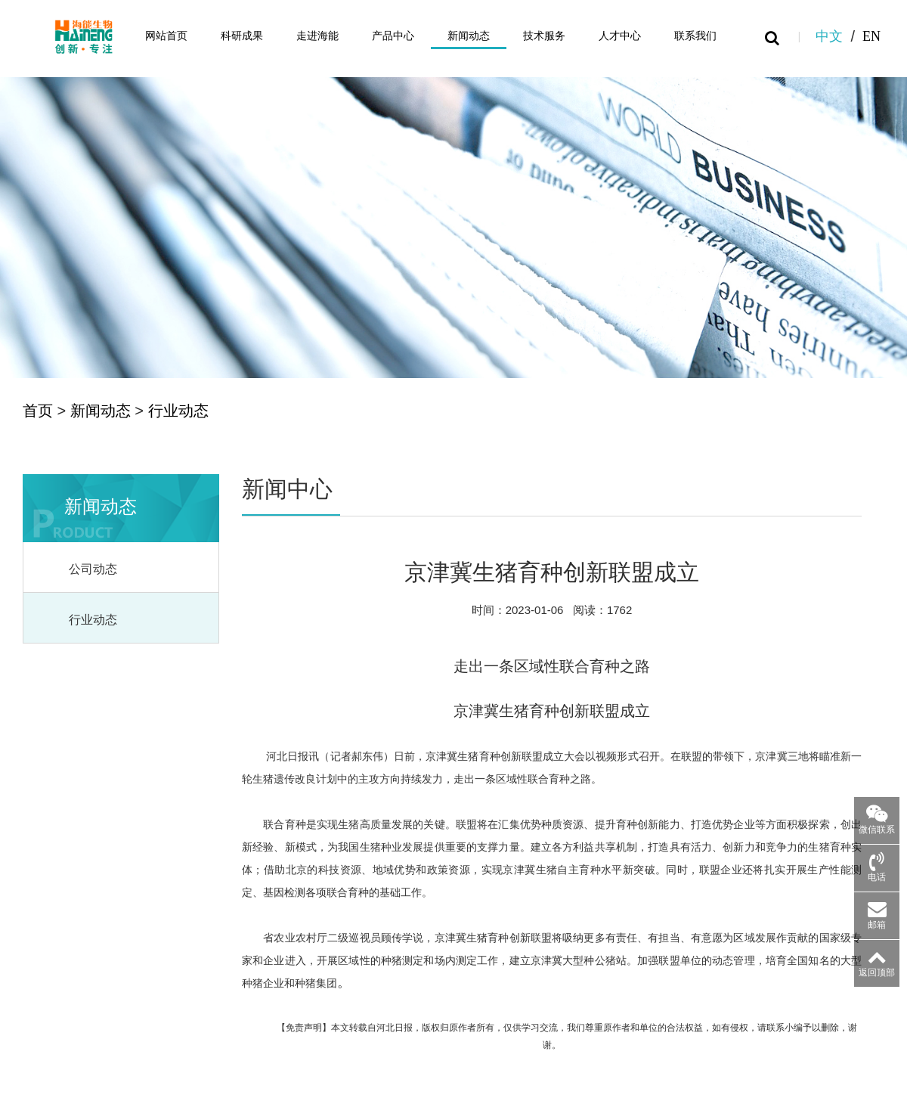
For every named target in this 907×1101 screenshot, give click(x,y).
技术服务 (544, 36)
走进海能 (317, 36)
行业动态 (178, 410)
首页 (38, 410)
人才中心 (620, 36)
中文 (829, 35)
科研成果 (242, 36)
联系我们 (695, 36)
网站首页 (166, 36)
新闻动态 (468, 36)
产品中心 (393, 36)
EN (871, 35)
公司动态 (93, 569)
